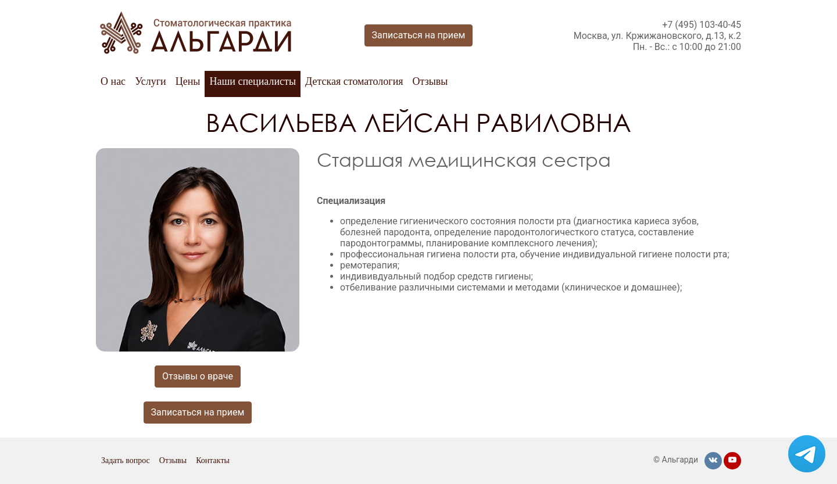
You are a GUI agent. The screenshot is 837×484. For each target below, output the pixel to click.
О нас (113, 81)
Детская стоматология (354, 81)
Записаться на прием (419, 35)
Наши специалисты (252, 81)
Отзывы (430, 81)
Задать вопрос (125, 460)
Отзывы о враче (197, 376)
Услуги (150, 81)
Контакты (213, 460)
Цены (188, 81)
